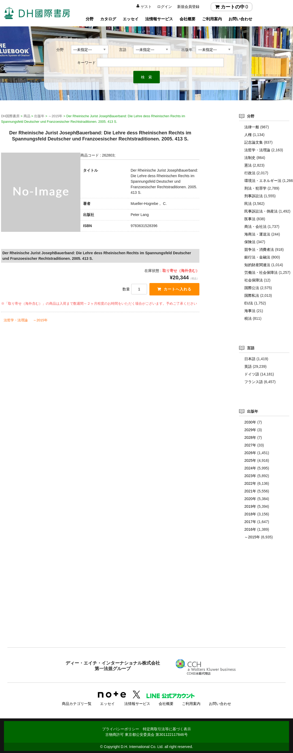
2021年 (250, 491)
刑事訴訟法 (253, 196)
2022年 (250, 483)
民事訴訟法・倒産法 (261, 211)
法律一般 (251, 127)
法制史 (249, 158)
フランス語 (253, 382)
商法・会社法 (255, 226)
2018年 (250, 514)
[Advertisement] (146, 604)
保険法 (249, 242)
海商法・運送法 (257, 234)
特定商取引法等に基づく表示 (167, 728)
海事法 (249, 311)
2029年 (250, 430)
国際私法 (251, 295)
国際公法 (251, 288)
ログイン (164, 6)
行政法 (249, 173)
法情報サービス (159, 19)
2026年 (250, 453)
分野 (90, 19)
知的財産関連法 (257, 265)
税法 (248, 318)
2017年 (250, 522)
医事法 (249, 219)
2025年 (250, 460)
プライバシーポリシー (120, 728)
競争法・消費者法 (259, 249)
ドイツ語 (251, 374)
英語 (248, 366)
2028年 (250, 437)
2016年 (250, 529)
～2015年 (40, 320)
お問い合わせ (240, 19)
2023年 (250, 476)
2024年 (250, 468)
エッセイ (131, 19)
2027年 (250, 445)
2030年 (250, 422)
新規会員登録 (188, 6)
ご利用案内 (212, 19)
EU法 (248, 303)
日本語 (249, 359)
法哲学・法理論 (16, 320)
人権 (248, 135)
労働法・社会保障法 (261, 272)
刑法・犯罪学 (255, 188)
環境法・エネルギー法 (262, 180)
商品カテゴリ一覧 (76, 703)
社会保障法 (253, 280)
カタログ (108, 19)
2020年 (250, 499)
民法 (248, 203)
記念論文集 (253, 142)
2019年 (250, 506)
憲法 (248, 165)
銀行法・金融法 (257, 257)
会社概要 (187, 19)
